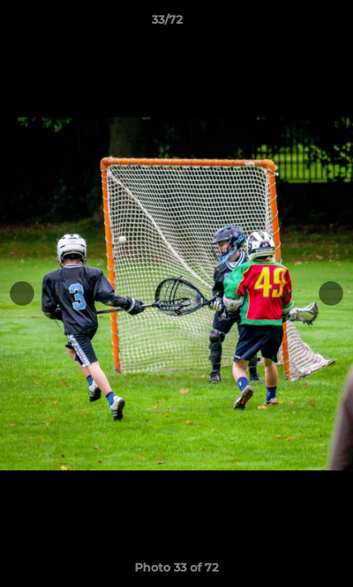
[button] (294, 23)
